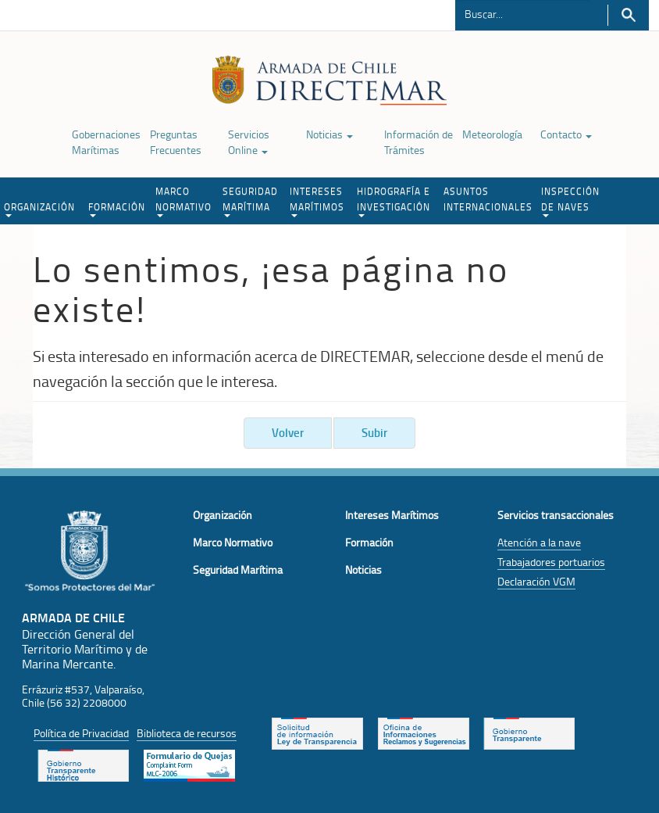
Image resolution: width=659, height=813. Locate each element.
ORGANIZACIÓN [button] (39, 208)
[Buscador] (522, 13)
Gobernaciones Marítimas (106, 142)
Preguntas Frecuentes (175, 142)
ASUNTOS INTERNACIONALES (488, 198)
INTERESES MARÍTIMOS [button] (317, 200)
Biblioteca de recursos (187, 732)
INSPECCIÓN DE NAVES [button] (570, 200)
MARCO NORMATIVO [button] (183, 200)
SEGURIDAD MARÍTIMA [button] (250, 200)
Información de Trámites (418, 142)
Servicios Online (248, 142)
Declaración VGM (536, 581)
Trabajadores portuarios (551, 561)
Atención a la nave (539, 542)
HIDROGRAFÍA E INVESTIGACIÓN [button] (393, 200)
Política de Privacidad (81, 732)
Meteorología (492, 134)
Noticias (329, 134)
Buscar (628, 15)
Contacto (566, 134)
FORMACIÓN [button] (116, 208)
